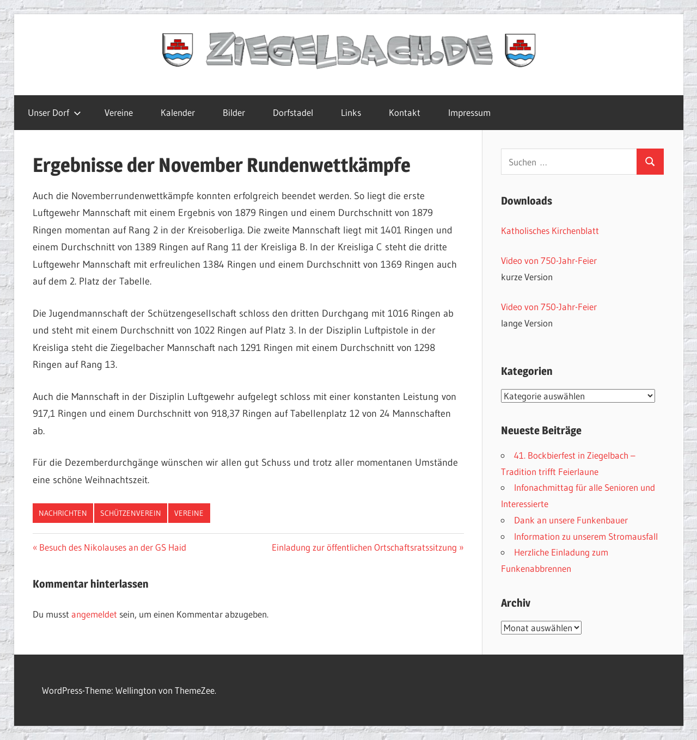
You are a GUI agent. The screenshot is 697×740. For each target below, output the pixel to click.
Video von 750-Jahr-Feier (549, 260)
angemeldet (94, 614)
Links (351, 112)
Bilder (234, 112)
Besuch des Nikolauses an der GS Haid (112, 547)
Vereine (119, 112)
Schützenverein (130, 513)
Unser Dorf (54, 112)
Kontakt (404, 112)
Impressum (469, 112)
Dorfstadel (293, 112)
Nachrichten (63, 513)
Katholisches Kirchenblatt (550, 230)
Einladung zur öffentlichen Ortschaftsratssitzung (364, 547)
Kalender (178, 112)
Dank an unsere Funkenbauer (571, 520)
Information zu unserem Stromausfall (586, 536)
